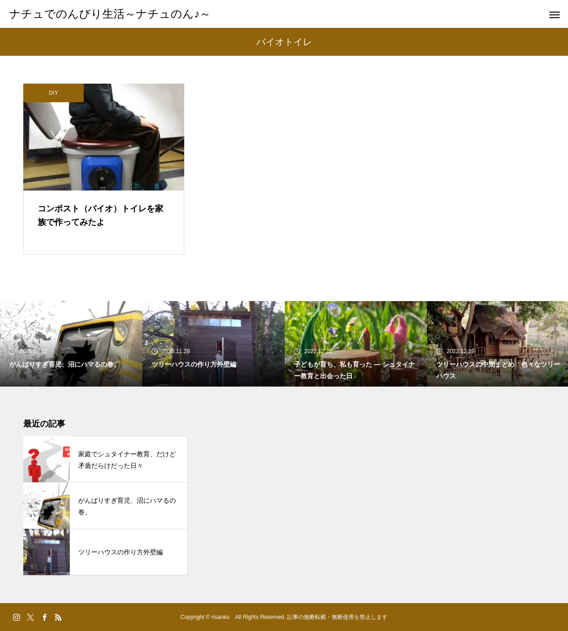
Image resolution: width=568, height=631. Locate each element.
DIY (53, 93)
